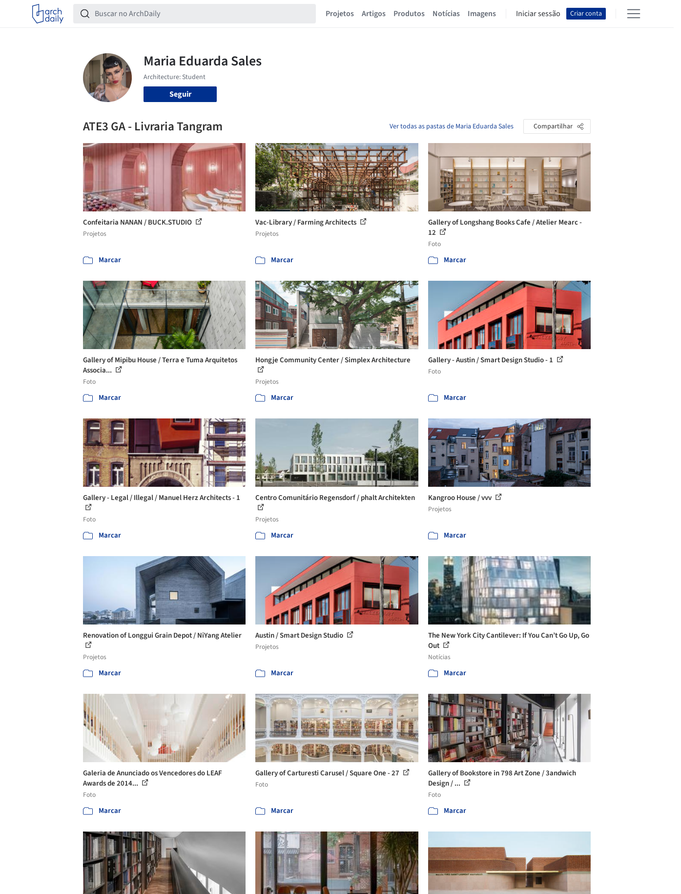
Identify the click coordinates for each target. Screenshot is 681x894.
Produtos (409, 13)
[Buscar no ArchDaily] (202, 14)
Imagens (482, 13)
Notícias (446, 13)
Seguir (180, 94)
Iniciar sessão (538, 13)
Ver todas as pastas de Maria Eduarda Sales (452, 126)
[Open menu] (633, 13)
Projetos (340, 13)
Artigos (374, 13)
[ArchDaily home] (47, 13)
